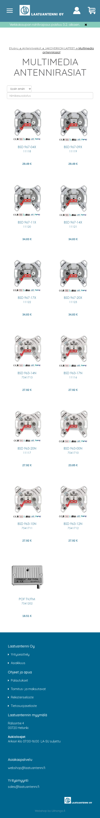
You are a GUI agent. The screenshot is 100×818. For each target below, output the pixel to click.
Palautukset (19, 680)
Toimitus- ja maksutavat (28, 689)
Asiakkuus (18, 663)
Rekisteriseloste (22, 697)
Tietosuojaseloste (24, 706)
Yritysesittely (20, 654)
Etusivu (13, 48)
